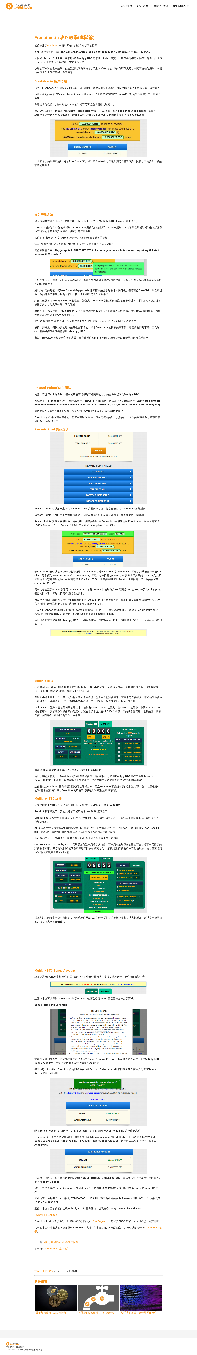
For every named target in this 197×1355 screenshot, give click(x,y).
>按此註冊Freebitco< (46, 1214)
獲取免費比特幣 (181, 6)
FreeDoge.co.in (101, 1221)
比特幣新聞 (126, 6)
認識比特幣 (142, 6)
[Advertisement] (84, 25)
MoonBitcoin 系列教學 (56, 1248)
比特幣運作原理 (161, 6)
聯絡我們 (20, 1347)
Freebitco (52, 45)
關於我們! (10, 1347)
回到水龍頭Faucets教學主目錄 (61, 1242)
